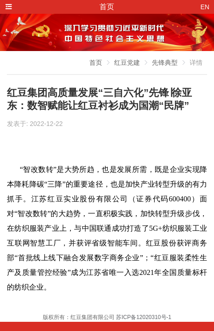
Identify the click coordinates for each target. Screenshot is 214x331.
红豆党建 (127, 62)
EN (205, 7)
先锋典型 (165, 62)
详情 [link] (196, 62)
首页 (95, 62)
